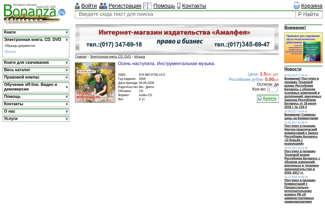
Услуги (11, 118)
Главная (81, 56)
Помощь (164, 6)
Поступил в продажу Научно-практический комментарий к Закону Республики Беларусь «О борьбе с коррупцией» (301, 134)
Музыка (10, 51)
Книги (10, 32)
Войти (89, 6)
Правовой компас (22, 77)
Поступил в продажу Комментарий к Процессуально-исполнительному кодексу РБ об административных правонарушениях (300, 191)
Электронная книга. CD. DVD (32, 39)
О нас (9, 111)
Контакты (194, 6)
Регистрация (125, 6)
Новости (292, 69)
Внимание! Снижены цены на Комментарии (301, 116)
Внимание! (295, 27)
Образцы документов (20, 46)
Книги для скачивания (26, 62)
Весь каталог (17, 70)
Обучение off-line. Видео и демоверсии (30, 86)
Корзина (311, 6)
